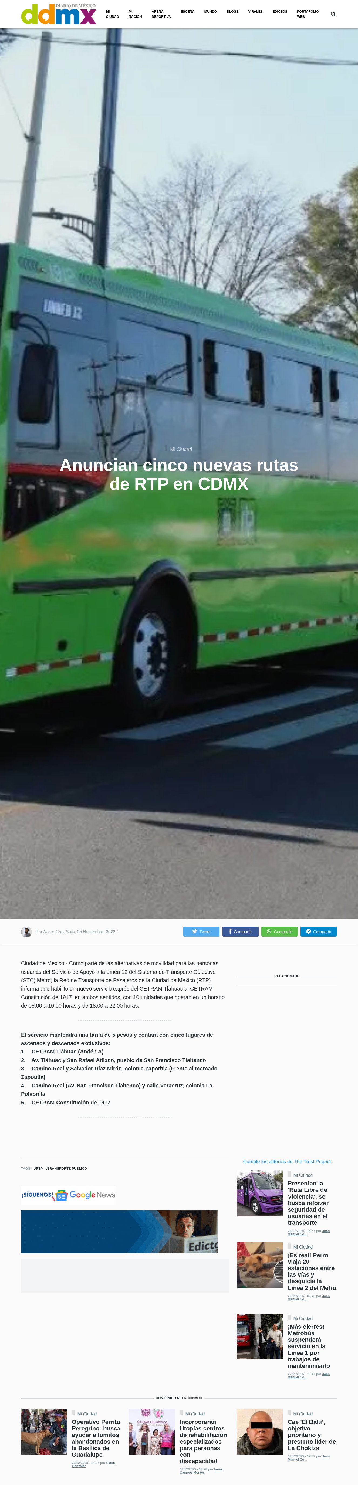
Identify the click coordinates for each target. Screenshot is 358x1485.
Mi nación (135, 14)
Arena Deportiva (161, 14)
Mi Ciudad (181, 449)
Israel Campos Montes (201, 1470)
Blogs (233, 11)
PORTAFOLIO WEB (308, 14)
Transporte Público (67, 1169)
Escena (188, 11)
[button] (201, 931)
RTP (39, 1169)
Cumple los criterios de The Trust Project (287, 1161)
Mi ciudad (112, 14)
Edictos (279, 11)
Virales (255, 11)
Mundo (210, 11)
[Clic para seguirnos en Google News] (68, 1195)
